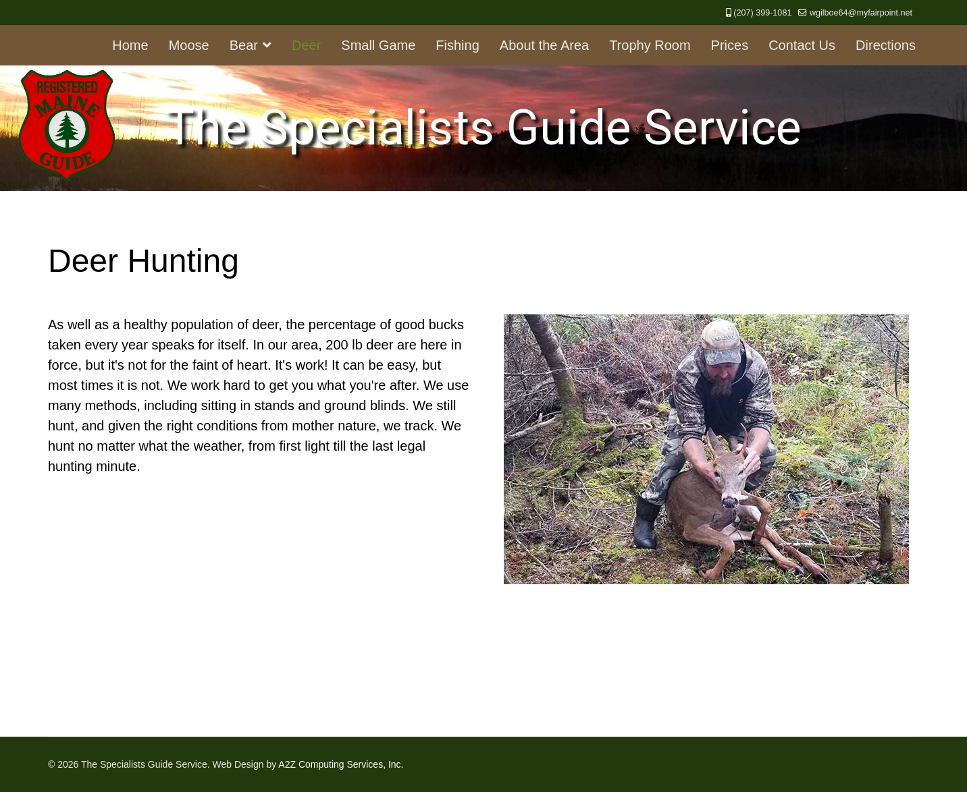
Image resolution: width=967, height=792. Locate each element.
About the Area (544, 45)
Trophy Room (649, 45)
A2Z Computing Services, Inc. (340, 764)
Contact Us (801, 45)
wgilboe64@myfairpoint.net (861, 13)
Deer (306, 45)
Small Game (378, 45)
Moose (189, 45)
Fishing (457, 45)
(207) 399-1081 (762, 13)
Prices (730, 45)
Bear (244, 45)
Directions (886, 45)
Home (130, 45)
